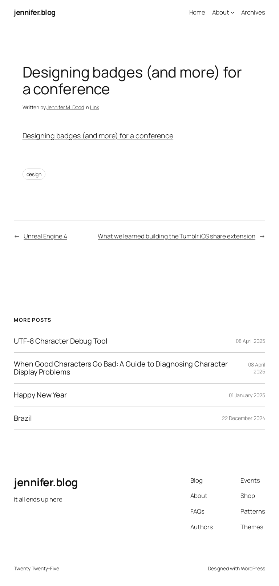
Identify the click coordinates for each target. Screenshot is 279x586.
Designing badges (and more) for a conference (98, 135)
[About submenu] (232, 12)
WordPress (253, 568)
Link (94, 107)
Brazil (23, 418)
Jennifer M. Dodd (65, 107)
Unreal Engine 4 (45, 236)
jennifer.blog (35, 12)
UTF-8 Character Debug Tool (60, 341)
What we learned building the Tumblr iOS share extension (176, 236)
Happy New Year (40, 395)
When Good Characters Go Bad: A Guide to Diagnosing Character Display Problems (121, 368)
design (34, 174)
